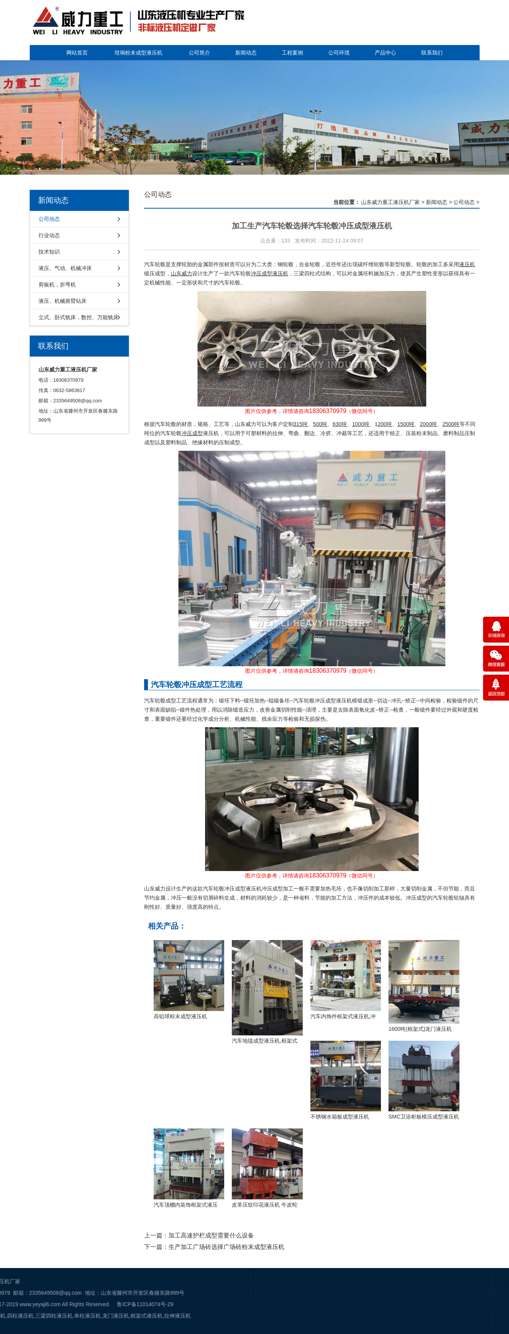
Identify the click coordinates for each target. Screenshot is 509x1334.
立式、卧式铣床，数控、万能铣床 (79, 317)
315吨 (301, 424)
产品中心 (385, 53)
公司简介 (199, 53)
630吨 (339, 424)
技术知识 (49, 252)
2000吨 (428, 424)
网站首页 (77, 53)
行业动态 (49, 235)
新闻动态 (246, 53)
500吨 (320, 424)
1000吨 (360, 424)
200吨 (385, 424)
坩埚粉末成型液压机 (138, 53)
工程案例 (292, 53)
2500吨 (450, 424)
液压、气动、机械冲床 (65, 268)
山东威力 (181, 273)
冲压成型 (192, 433)
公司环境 (339, 53)
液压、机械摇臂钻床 (63, 301)
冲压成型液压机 (269, 273)
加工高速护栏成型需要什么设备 (211, 1235)
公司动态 (49, 219)
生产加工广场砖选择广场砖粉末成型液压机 (226, 1247)
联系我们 (432, 53)
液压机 (467, 264)
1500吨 (405, 424)
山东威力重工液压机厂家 (390, 202)
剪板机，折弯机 (57, 284)
